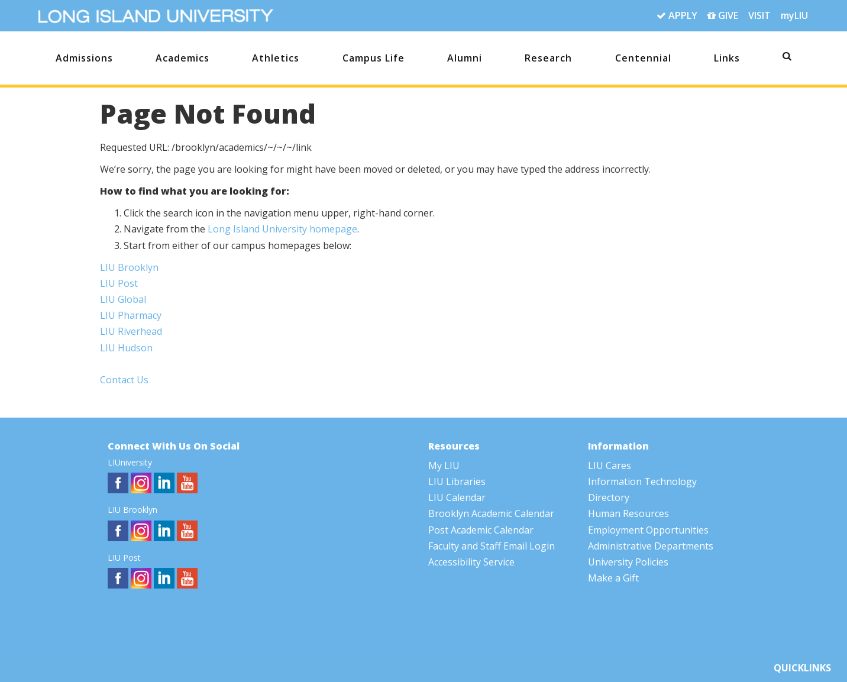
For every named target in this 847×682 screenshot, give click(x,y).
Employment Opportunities (648, 529)
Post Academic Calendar (481, 529)
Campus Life (373, 57)
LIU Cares (609, 465)
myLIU (794, 15)
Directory (608, 497)
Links (727, 57)
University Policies (628, 561)
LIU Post (119, 283)
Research (548, 57)
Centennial (643, 57)
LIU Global (123, 299)
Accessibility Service (471, 561)
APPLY (677, 16)
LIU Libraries (457, 481)
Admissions (84, 57)
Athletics (275, 57)
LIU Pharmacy (130, 315)
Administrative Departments (650, 545)
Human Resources (628, 513)
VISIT (759, 15)
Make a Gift (613, 577)
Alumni (464, 57)
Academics (182, 57)
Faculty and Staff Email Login (491, 545)
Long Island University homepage (282, 228)
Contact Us (124, 379)
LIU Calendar (457, 497)
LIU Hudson (126, 347)
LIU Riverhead (131, 331)
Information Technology (642, 481)
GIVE (722, 16)
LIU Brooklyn (129, 267)
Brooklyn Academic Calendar (491, 513)
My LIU (444, 465)
